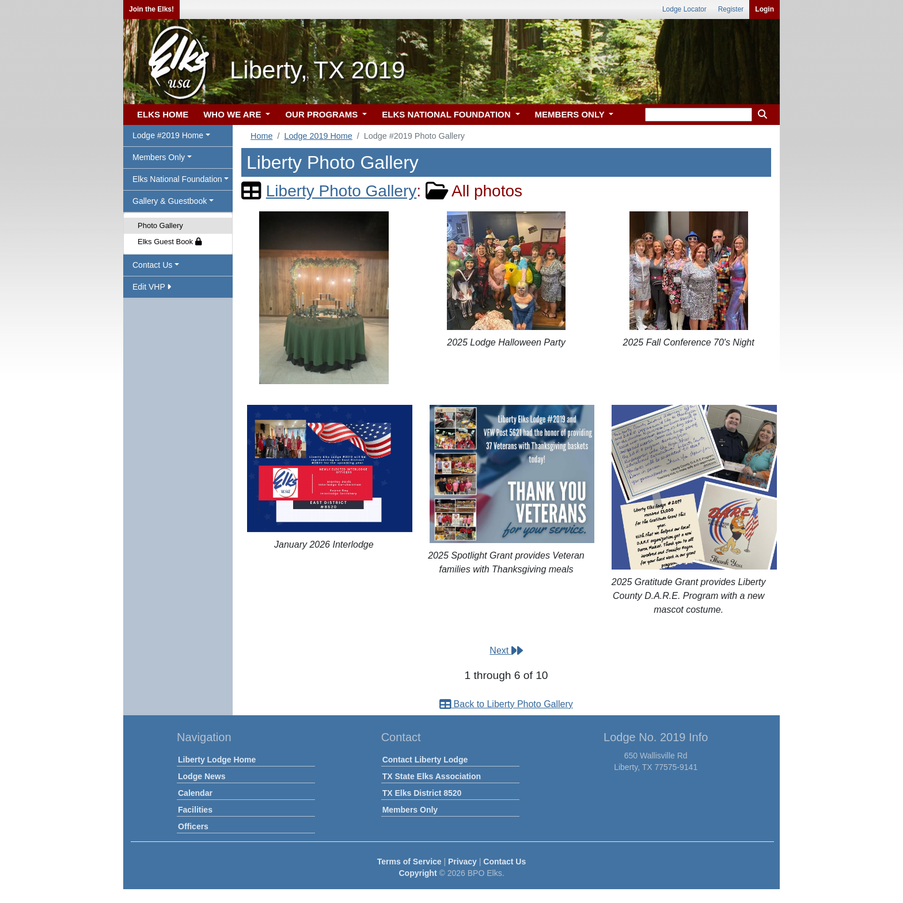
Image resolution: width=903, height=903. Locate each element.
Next (506, 650)
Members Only (410, 809)
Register (731, 9)
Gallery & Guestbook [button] (169, 201)
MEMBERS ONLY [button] (571, 114)
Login (764, 9)
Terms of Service (409, 861)
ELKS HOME (162, 114)
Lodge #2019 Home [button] (167, 135)
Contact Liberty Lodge (425, 759)
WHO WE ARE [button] (233, 114)
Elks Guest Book (170, 241)
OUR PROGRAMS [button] (322, 114)
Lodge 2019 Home (318, 136)
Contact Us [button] (152, 265)
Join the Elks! (151, 9)
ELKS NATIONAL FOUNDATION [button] (447, 114)
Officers (193, 826)
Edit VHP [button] (151, 286)
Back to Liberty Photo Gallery (506, 704)
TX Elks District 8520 (422, 793)
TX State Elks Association (431, 776)
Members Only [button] (158, 157)
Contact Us (504, 861)
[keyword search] (698, 115)
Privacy (462, 861)
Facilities (195, 809)
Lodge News (201, 776)
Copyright (418, 873)
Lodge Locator (684, 9)
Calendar (195, 793)
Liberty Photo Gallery (341, 191)
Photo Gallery (160, 225)
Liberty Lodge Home (217, 759)
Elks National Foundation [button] (177, 179)
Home (261, 136)
